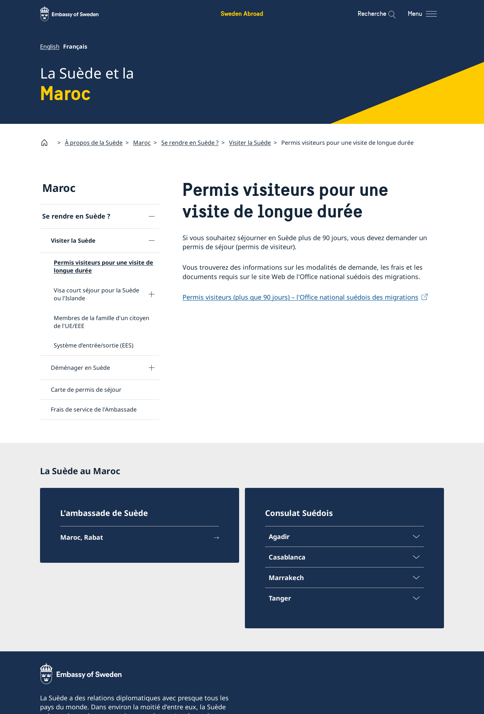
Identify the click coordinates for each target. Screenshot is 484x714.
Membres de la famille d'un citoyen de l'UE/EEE (101, 322)
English (50, 46)
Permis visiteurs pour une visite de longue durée (103, 266)
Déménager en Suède (80, 368)
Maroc (142, 143)
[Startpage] (47, 142)
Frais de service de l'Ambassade (94, 409)
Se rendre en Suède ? (190, 143)
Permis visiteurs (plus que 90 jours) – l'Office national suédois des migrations (300, 297)
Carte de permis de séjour (86, 390)
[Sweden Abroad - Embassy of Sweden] (76, 14)
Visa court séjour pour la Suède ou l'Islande (96, 294)
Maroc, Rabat (81, 537)
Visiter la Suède (250, 143)
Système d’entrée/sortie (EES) (93, 346)
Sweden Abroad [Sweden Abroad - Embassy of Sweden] (242, 13)
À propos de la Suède (94, 143)
